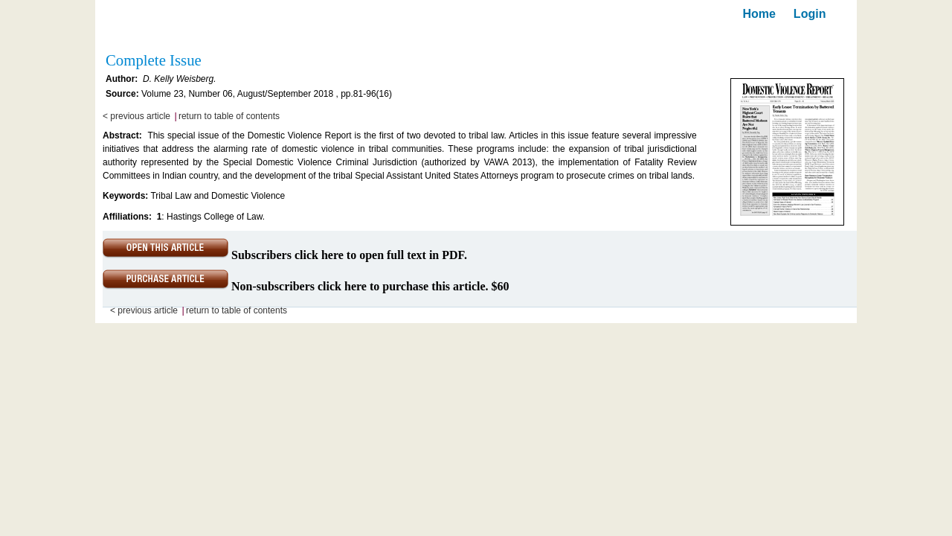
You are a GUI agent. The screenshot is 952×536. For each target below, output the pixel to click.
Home (758, 13)
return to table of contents (229, 116)
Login (810, 13)
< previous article (136, 116)
